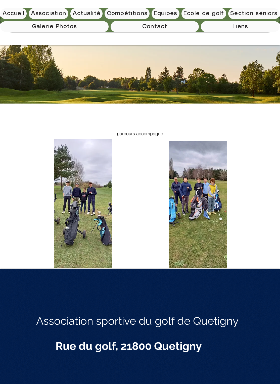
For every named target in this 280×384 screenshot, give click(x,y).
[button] (127, 13)
